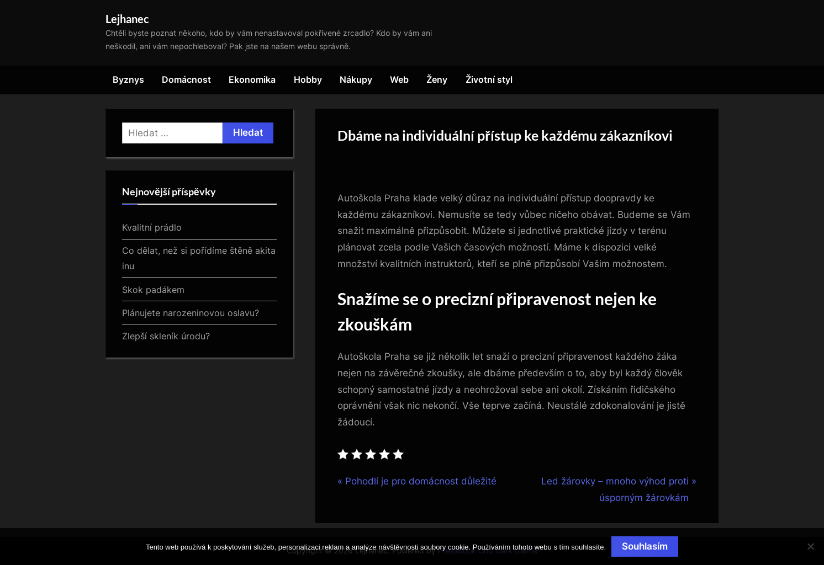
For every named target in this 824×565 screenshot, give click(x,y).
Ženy (436, 79)
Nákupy (356, 79)
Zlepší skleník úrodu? (166, 336)
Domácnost (186, 79)
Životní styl (489, 79)
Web (399, 79)
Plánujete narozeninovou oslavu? (190, 312)
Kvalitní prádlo (152, 227)
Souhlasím (645, 546)
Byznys (128, 79)
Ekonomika (252, 79)
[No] (810, 546)
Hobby (308, 79)
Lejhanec (127, 18)
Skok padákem (153, 289)
